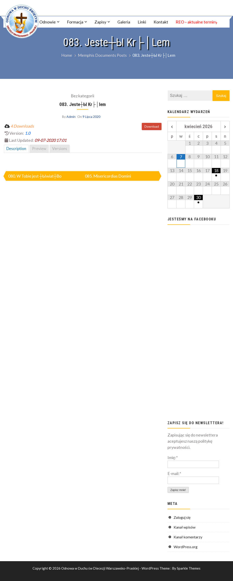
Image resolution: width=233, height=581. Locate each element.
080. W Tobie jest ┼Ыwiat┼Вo (34, 175)
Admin (71, 117)
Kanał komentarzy (188, 537)
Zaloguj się (182, 517)
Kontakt (161, 21)
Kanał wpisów (184, 527)
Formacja (75, 21)
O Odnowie (45, 21)
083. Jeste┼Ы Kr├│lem (82, 104)
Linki (142, 21)
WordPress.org (186, 547)
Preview (39, 148)
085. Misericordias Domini (108, 175)
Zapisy (100, 21)
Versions (59, 148)
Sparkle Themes (188, 568)
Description (16, 148)
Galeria (123, 21)
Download (151, 126)
